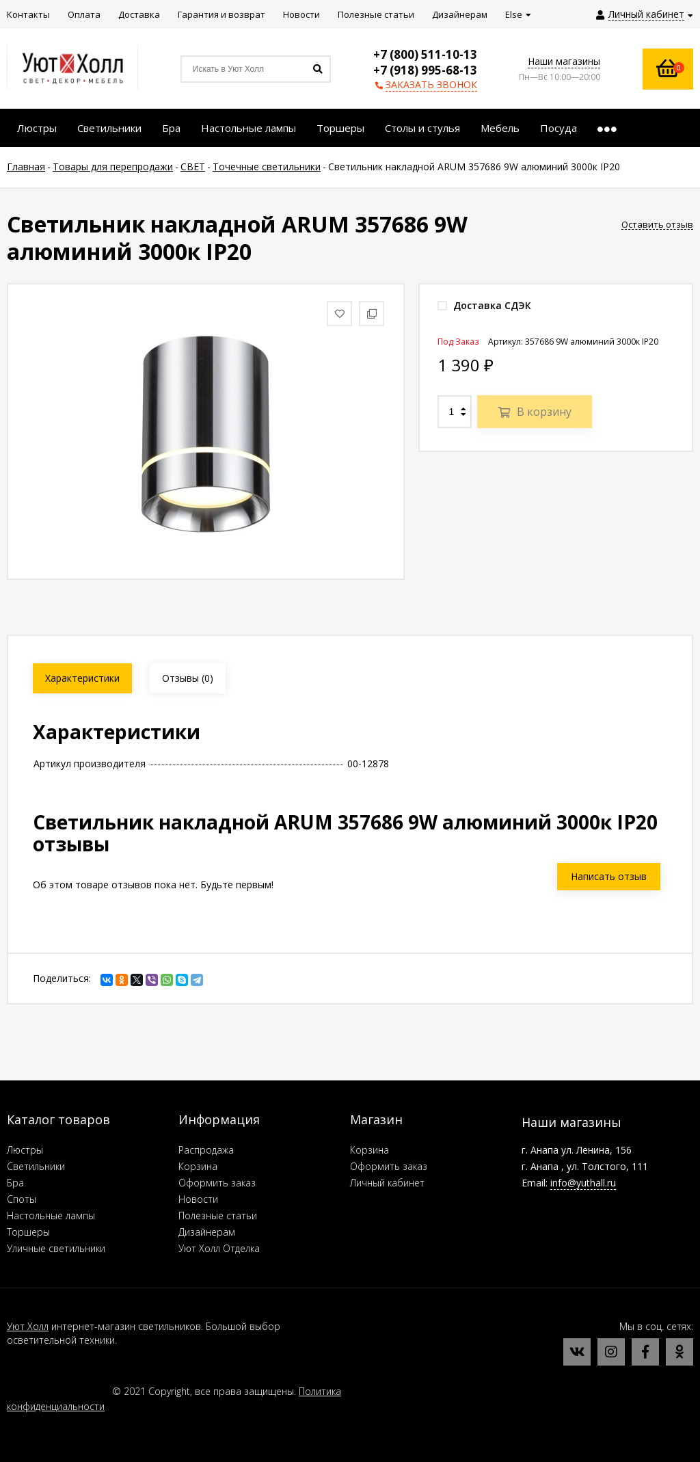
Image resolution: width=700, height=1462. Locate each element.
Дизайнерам (206, 1231)
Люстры (25, 1149)
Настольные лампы (51, 1215)
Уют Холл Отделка (219, 1248)
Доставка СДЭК (484, 305)
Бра (15, 1182)
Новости (198, 1199)
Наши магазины (564, 61)
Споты (21, 1199)
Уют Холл (28, 1326)
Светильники (36, 1166)
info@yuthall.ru (583, 1182)
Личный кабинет (387, 1182)
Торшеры (28, 1231)
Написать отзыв (609, 876)
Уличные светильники (56, 1248)
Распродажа (206, 1149)
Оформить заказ (217, 1182)
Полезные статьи (217, 1215)
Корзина (197, 1166)
